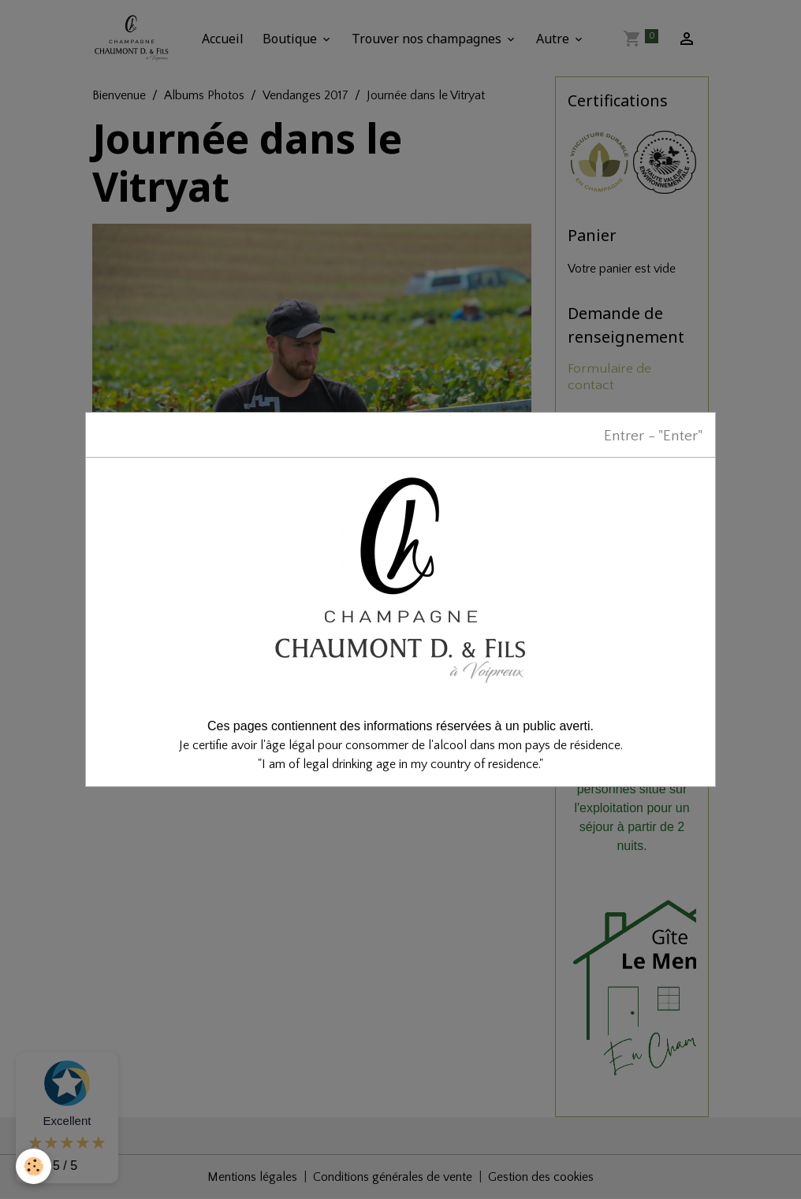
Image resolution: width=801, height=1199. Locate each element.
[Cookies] (33, 1166)
